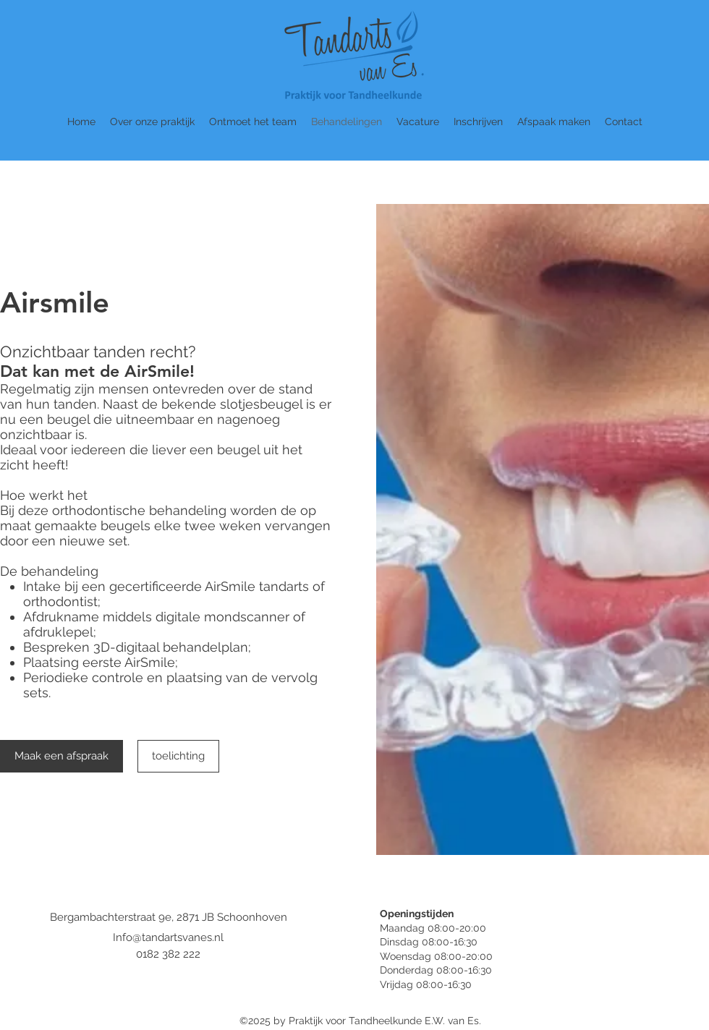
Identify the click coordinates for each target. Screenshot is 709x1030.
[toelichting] (178, 756)
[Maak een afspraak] (61, 756)
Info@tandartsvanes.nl (168, 937)
